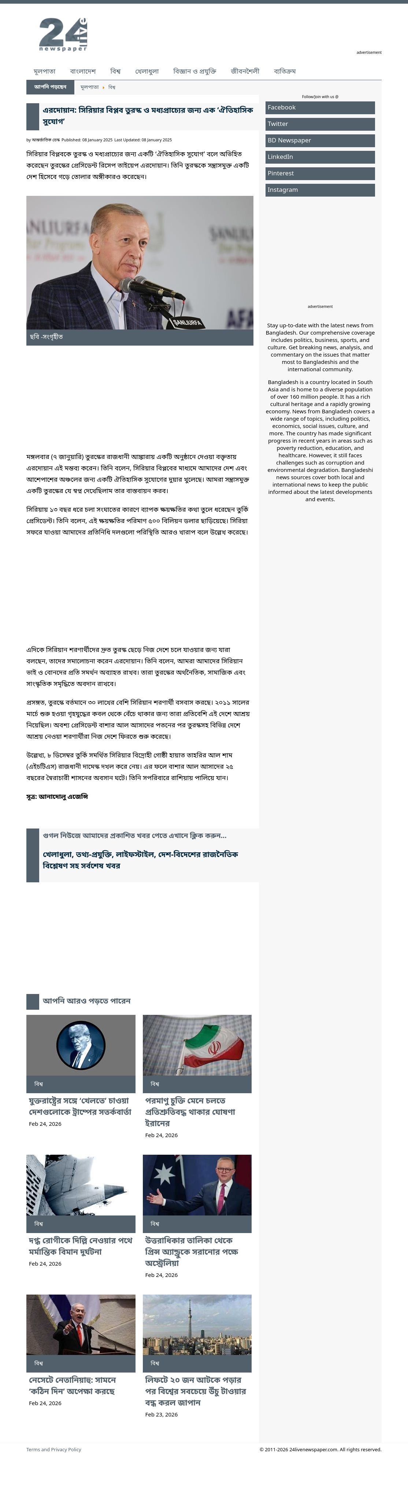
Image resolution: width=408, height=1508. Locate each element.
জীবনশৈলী (245, 71)
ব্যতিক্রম (285, 71)
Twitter (278, 124)
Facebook (282, 108)
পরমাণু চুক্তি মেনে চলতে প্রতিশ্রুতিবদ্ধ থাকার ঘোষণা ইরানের (190, 1112)
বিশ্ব (115, 71)
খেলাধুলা (147, 71)
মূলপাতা (44, 71)
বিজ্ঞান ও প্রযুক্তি (195, 71)
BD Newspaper (289, 141)
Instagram (283, 190)
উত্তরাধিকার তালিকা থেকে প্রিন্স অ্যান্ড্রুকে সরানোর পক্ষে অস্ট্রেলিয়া (191, 1252)
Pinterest (281, 174)
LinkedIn (280, 157)
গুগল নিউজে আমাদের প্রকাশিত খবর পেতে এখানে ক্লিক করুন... (135, 836)
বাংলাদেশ (83, 71)
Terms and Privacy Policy (53, 1450)
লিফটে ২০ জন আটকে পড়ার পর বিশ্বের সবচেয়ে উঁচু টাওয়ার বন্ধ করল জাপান (195, 1392)
